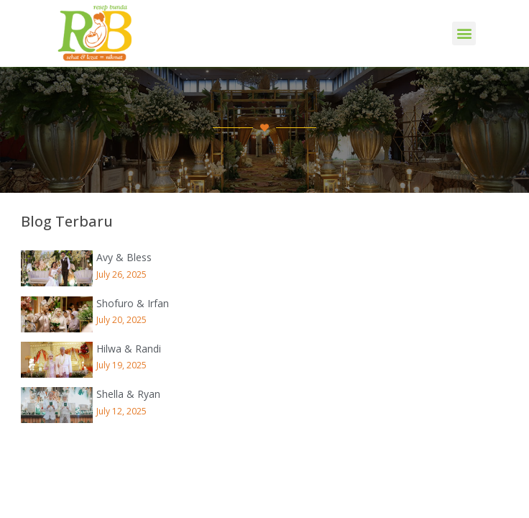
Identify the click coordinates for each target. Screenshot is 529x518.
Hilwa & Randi (128, 348)
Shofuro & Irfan (132, 303)
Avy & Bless (124, 257)
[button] (464, 33)
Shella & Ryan (128, 394)
